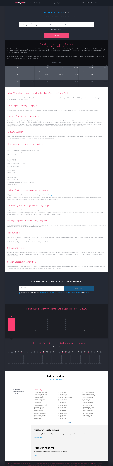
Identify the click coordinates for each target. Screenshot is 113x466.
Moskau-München (39, 418)
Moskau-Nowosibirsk (89, 392)
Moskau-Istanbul (39, 417)
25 (85, 352)
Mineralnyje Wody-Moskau (41, 405)
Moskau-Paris (63, 392)
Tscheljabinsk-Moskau (89, 407)
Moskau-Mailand (88, 405)
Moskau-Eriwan (63, 394)
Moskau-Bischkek (88, 412)
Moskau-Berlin (63, 418)
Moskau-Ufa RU (63, 405)
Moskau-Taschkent (88, 410)
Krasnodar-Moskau (39, 409)
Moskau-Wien (63, 402)
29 (97, 352)
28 (94, 352)
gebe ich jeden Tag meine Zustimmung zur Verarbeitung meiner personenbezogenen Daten (61, 292)
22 (75, 352)
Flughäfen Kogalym (17, 393)
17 (59, 352)
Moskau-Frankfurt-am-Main (66, 397)
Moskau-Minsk (63, 415)
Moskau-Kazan (63, 407)
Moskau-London (63, 404)
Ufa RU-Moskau (63, 417)
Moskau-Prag (87, 399)
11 (40, 352)
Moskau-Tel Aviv (63, 399)
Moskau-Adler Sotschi (40, 400)
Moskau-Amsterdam (89, 400)
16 (56, 352)
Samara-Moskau (63, 413)
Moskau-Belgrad (88, 415)
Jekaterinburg (48, 195)
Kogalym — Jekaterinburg (56, 379)
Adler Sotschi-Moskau (40, 399)
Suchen (56, 36)
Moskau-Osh (87, 417)
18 (62, 352)
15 (53, 352)
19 (66, 352)
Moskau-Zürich (87, 409)
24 (81, 352)
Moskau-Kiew (38, 402)
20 (69, 352)
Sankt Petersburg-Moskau (41, 394)
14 (50, 352)
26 (88, 352)
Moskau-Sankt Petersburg (41, 392)
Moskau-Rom (63, 409)
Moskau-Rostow (39, 410)
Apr (11, 330)
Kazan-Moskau (63, 412)
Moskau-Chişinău (63, 396)
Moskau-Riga (63, 400)
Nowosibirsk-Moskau (89, 394)
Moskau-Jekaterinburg (40, 413)
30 (100, 352)
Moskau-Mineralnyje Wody (41, 404)
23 (78, 352)
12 (43, 352)
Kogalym (36, 455)
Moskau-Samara (63, 410)
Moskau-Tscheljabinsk (89, 404)
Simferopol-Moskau (39, 397)
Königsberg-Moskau (88, 402)
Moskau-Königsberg (88, 397)
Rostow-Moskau (39, 412)
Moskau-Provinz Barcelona (90, 396)
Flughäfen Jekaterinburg (18, 391)
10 (37, 352)
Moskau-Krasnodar (39, 407)
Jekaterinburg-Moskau (40, 415)
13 (47, 352)
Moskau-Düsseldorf (88, 413)
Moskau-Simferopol (39, 396)
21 (72, 352)
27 (91, 352)
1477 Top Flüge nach (17, 389)
